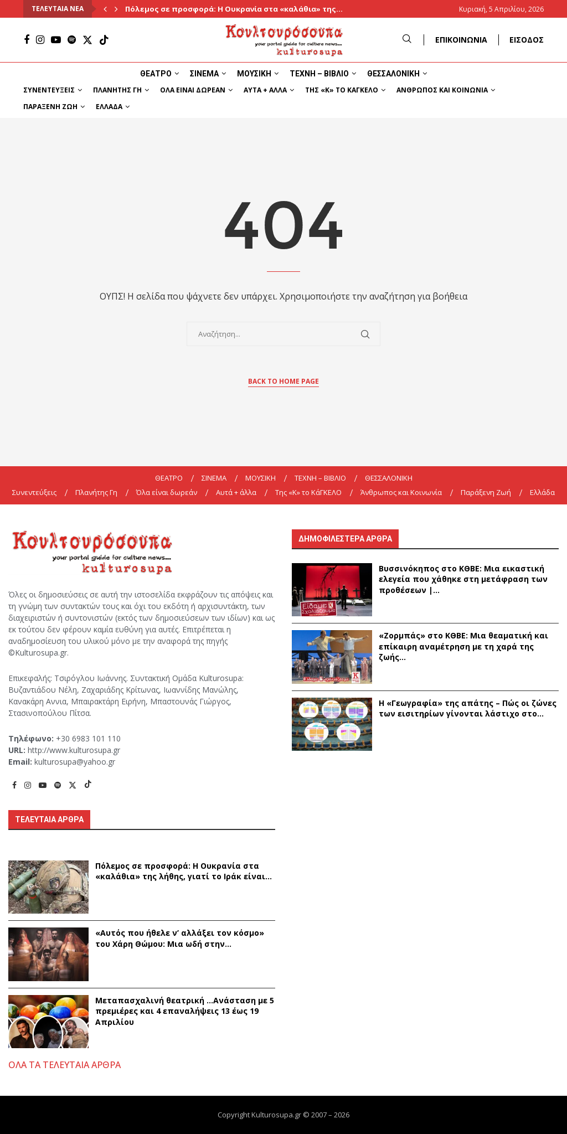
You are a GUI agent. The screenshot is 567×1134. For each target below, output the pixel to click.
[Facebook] (26, 39)
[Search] (407, 39)
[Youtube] (55, 39)
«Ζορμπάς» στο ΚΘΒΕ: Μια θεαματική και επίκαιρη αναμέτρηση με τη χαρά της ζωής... (463, 646)
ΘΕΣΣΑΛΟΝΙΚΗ (393, 73)
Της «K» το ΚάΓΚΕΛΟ (341, 90)
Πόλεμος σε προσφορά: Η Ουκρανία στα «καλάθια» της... (234, 9)
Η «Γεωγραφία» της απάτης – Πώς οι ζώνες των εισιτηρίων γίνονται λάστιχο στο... (467, 708)
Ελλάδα (109, 106)
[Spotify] (71, 39)
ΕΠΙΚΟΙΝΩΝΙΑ (461, 39)
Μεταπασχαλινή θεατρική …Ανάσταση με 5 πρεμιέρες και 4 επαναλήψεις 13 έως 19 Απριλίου (184, 1011)
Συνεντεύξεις (49, 90)
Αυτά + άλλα (265, 90)
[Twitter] (87, 39)
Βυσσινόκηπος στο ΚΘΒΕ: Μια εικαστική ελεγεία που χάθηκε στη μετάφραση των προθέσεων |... (463, 579)
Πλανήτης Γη (117, 90)
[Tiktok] (104, 39)
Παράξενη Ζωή (50, 106)
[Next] (116, 9)
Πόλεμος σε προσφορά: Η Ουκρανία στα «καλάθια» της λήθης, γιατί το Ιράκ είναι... (183, 871)
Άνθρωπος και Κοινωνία (442, 90)
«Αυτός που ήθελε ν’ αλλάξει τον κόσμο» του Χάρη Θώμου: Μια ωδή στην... (179, 938)
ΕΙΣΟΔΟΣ (526, 39)
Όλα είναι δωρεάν (192, 90)
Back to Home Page (283, 381)
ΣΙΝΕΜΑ (204, 73)
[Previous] (105, 9)
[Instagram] (40, 39)
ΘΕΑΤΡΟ (156, 73)
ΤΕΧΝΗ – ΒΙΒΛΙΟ (319, 73)
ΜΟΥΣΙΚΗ (254, 73)
